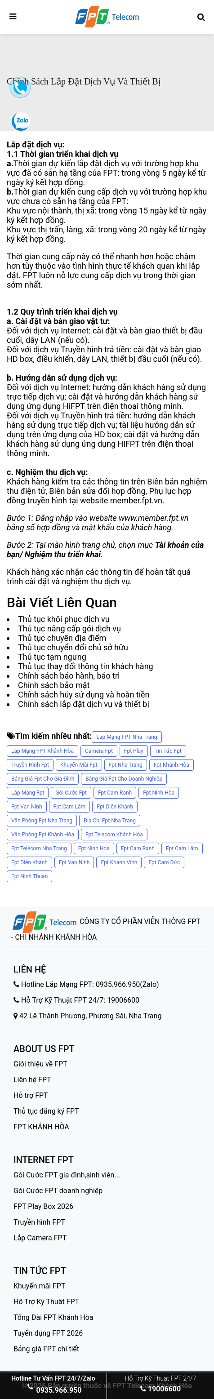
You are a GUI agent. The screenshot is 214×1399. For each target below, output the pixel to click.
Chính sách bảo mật (53, 685)
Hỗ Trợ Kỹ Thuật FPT (46, 1301)
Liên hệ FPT (32, 1079)
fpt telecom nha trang (39, 848)
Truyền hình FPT (39, 1222)
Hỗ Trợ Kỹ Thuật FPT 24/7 (160, 1378)
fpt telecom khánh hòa (114, 834)
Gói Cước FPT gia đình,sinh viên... (66, 1175)
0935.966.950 (53, 1390)
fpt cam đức (164, 862)
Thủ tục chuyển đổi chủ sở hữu (73, 647)
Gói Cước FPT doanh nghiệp (58, 1190)
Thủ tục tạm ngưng (52, 657)
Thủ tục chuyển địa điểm (62, 638)
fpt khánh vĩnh (119, 862)
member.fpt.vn (136, 500)
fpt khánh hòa (171, 765)
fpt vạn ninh (26, 807)
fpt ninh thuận (29, 876)
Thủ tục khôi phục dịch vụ (64, 619)
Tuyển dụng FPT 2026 (48, 1333)
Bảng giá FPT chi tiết (46, 1349)
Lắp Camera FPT (40, 1238)
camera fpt (99, 751)
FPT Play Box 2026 (43, 1206)
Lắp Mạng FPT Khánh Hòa (42, 751)
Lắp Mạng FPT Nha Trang (126, 737)
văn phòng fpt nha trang (41, 820)
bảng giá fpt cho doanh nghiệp (123, 779)
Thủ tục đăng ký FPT (46, 1111)
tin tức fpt (168, 751)
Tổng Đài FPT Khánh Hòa (53, 1317)
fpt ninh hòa (158, 793)
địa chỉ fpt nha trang (110, 820)
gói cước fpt (71, 793)
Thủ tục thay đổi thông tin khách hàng (85, 666)
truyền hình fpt (30, 765)
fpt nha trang (126, 765)
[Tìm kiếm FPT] (201, 17)
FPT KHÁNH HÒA (41, 1127)
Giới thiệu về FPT (40, 1064)
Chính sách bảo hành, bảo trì (69, 675)
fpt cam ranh (115, 793)
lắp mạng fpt (27, 793)
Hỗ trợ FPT (30, 1095)
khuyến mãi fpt (79, 765)
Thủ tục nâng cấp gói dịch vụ (69, 628)
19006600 (160, 1389)
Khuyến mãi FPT (39, 1286)
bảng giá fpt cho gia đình (42, 779)
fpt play (133, 751)
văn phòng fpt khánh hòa (42, 834)
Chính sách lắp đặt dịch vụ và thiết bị (83, 704)
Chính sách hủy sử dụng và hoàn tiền (84, 694)
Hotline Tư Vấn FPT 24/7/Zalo (53, 1378)
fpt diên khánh (115, 807)
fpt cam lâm (70, 807)
